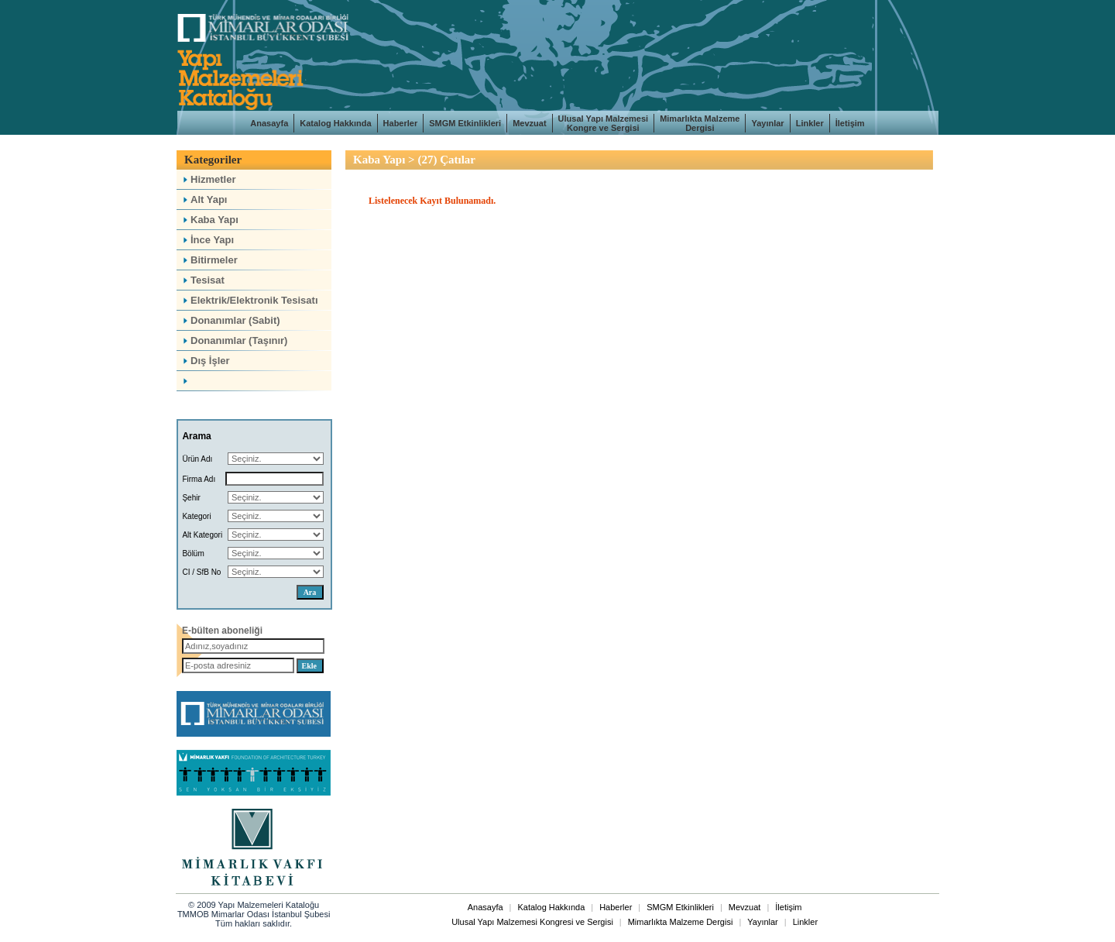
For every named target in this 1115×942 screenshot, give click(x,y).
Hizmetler (208, 179)
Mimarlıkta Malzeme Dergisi (699, 123)
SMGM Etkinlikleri (465, 123)
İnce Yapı (207, 240)
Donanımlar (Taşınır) (233, 340)
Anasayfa (269, 123)
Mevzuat (529, 123)
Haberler (400, 123)
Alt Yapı (203, 199)
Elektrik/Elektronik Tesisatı (249, 300)
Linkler (810, 123)
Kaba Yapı (209, 219)
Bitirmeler (209, 260)
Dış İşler (205, 360)
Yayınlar (767, 123)
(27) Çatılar (446, 159)
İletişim (850, 123)
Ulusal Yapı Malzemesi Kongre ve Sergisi (603, 123)
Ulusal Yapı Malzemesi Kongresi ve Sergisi (532, 922)
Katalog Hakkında (335, 123)
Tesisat (202, 280)
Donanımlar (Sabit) (230, 320)
